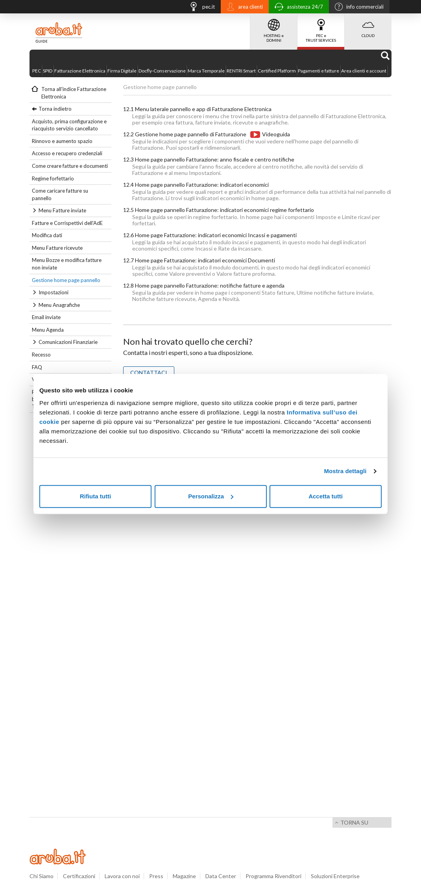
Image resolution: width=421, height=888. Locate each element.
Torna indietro (55, 109)
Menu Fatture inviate (62, 210)
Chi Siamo (42, 876)
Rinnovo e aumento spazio (62, 141)
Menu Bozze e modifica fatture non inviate (67, 264)
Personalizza (210, 496)
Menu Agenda (48, 330)
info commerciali (357, 7)
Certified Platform (277, 71)
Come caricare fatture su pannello (60, 194)
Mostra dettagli (345, 471)
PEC (36, 71)
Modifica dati (47, 235)
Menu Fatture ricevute (57, 248)
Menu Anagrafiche (59, 305)
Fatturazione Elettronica (79, 71)
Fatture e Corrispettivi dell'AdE (67, 223)
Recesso (41, 354)
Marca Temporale (206, 71)
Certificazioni (79, 876)
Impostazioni (53, 292)
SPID (47, 71)
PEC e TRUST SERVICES (320, 28)
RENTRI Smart (241, 71)
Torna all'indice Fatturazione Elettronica (73, 93)
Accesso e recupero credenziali (67, 153)
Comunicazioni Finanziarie (68, 342)
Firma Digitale (122, 71)
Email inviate (46, 317)
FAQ (37, 367)
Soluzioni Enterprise (335, 876)
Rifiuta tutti (95, 496)
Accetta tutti (325, 496)
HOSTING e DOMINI (273, 28)
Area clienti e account (363, 71)
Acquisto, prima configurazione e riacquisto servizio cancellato (69, 125)
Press (156, 876)
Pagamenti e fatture (318, 71)
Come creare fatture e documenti (70, 166)
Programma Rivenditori (273, 876)
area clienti (243, 7)
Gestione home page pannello (66, 280)
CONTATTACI (148, 372)
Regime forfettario (53, 178)
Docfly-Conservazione (162, 71)
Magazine (184, 876)
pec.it (200, 7)
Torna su (354, 822)
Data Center (220, 876)
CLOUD (368, 25)
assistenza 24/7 (297, 7)
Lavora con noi (122, 876)
